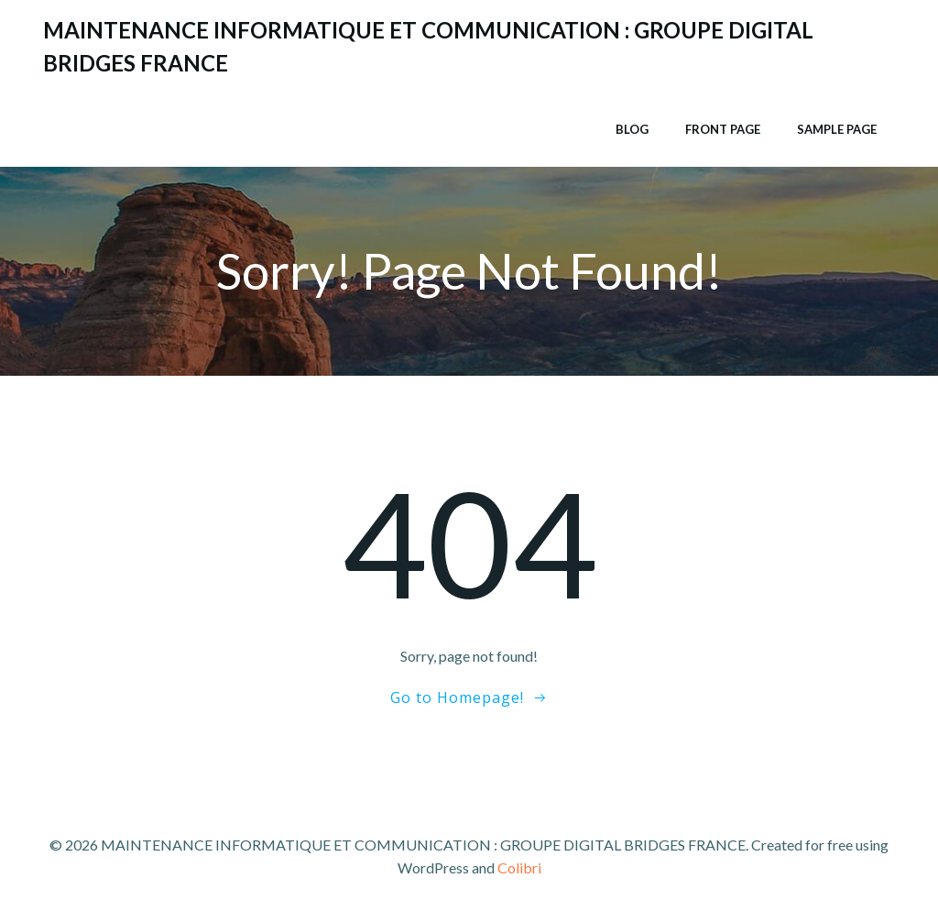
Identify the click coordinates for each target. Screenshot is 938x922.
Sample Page (837, 129)
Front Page (722, 129)
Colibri (519, 867)
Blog (632, 129)
